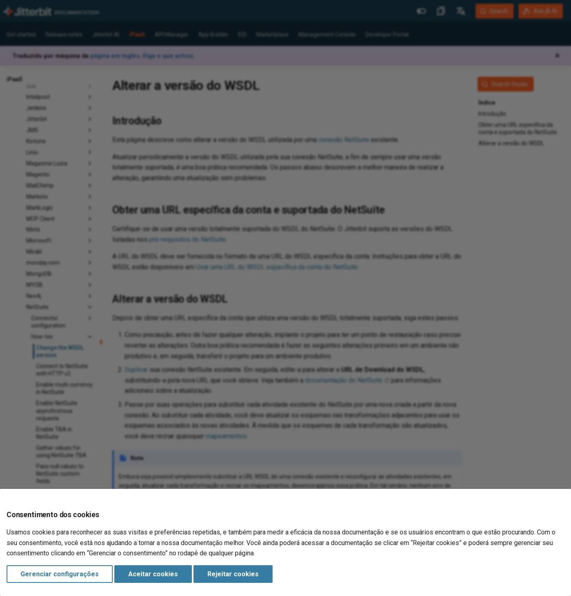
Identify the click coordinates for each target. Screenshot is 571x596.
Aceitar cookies (153, 574)
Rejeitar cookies (233, 574)
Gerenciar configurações (59, 574)
